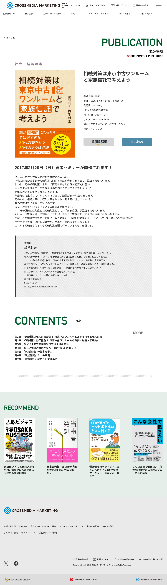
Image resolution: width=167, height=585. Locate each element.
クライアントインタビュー (96, 13)
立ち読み (137, 142)
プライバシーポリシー (124, 559)
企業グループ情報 (96, 5)
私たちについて (73, 5)
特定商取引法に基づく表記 (151, 559)
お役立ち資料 (146, 13)
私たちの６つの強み (52, 13)
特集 (73, 13)
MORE (138, 333)
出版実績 (29, 13)
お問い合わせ (119, 5)
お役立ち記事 (124, 13)
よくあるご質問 (11, 532)
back (10, 37)
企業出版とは (9, 13)
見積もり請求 (140, 5)
